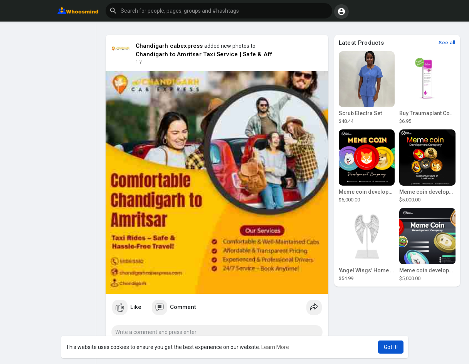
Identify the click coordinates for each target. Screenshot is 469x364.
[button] (219, 10)
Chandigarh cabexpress (169, 45)
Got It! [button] (391, 347)
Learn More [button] (275, 347)
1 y (139, 61)
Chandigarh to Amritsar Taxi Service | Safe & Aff (204, 54)
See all (447, 42)
